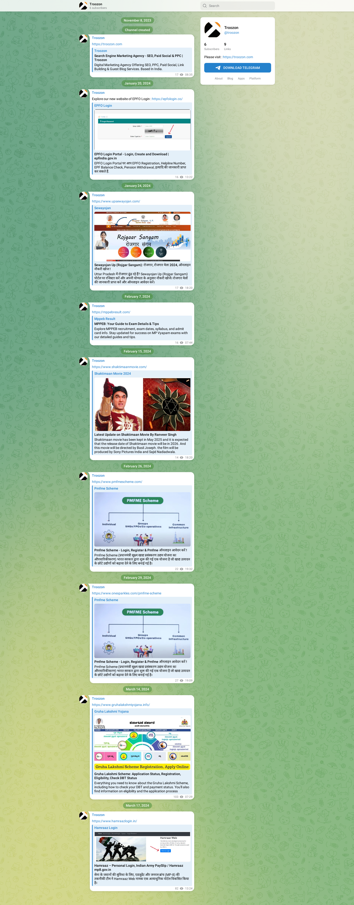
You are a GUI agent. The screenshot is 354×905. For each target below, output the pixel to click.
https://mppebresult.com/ (111, 312)
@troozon (231, 32)
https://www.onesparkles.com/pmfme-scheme (126, 593)
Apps (241, 78)
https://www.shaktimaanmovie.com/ (119, 367)
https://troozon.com (238, 57)
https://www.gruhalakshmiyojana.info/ (121, 705)
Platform (255, 78)
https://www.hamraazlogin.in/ (114, 821)
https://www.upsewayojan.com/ (116, 201)
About (219, 78)
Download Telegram (237, 68)
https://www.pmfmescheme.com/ (117, 482)
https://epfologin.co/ (167, 99)
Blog (230, 78)
